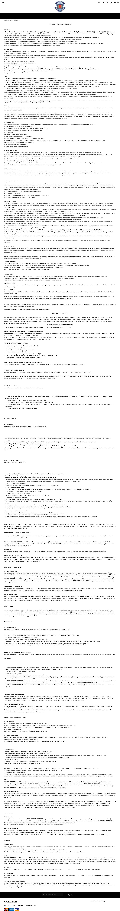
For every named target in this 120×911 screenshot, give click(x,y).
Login (98, 2)
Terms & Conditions (9, 905)
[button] (3, 2)
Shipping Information (32, 905)
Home (5, 20)
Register (105, 2)
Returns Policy (20, 905)
